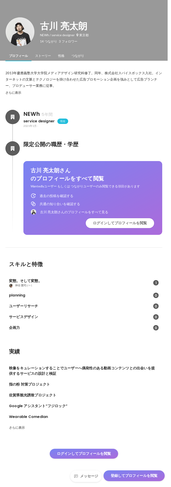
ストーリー (43, 56)
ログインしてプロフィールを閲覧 (120, 223)
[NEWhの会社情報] (12, 117)
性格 (61, 56)
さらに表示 (13, 92)
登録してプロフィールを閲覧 (134, 475)
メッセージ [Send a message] (86, 476)
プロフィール (18, 56)
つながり (78, 56)
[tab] (18, 55)
